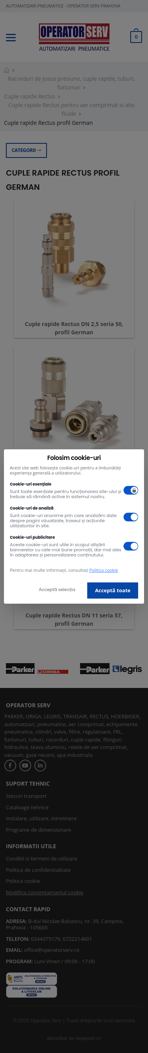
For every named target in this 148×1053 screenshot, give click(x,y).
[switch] (131, 490)
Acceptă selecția (57, 589)
